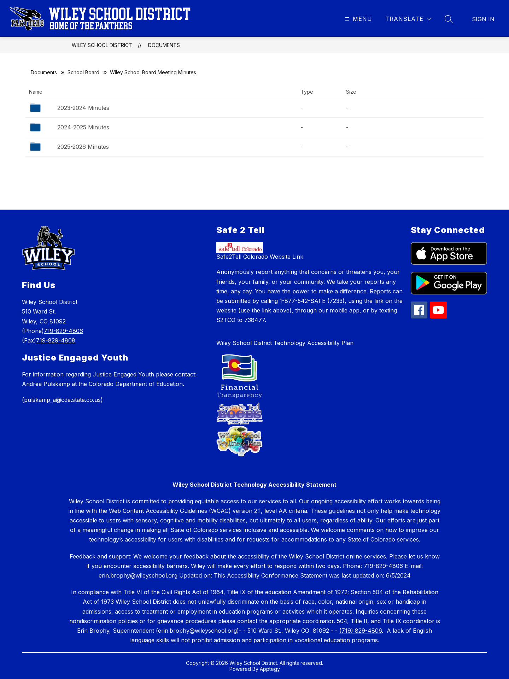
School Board (83, 72)
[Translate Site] (408, 18)
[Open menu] (357, 18)
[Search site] (449, 19)
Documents (164, 45)
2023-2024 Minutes (83, 107)
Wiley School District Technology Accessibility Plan (284, 342)
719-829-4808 (55, 340)
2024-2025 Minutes (83, 127)
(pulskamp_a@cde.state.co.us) (62, 399)
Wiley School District (102, 45)
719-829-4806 (63, 330)
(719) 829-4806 (360, 630)
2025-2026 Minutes (83, 146)
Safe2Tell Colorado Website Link (259, 256)
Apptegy (270, 669)
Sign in (483, 19)
